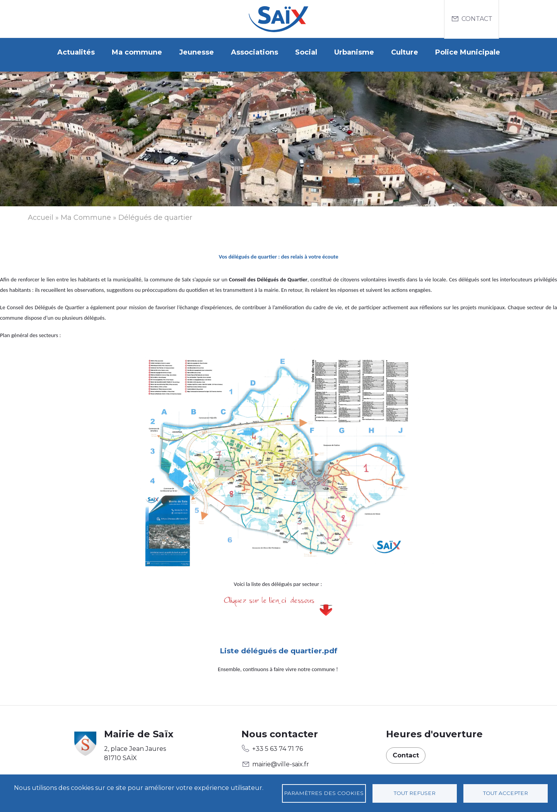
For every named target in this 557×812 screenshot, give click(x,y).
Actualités (76, 52)
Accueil (40, 213)
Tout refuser (415, 793)
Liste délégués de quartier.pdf (278, 646)
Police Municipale (467, 52)
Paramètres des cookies (324, 793)
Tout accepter (505, 793)
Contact (476, 18)
